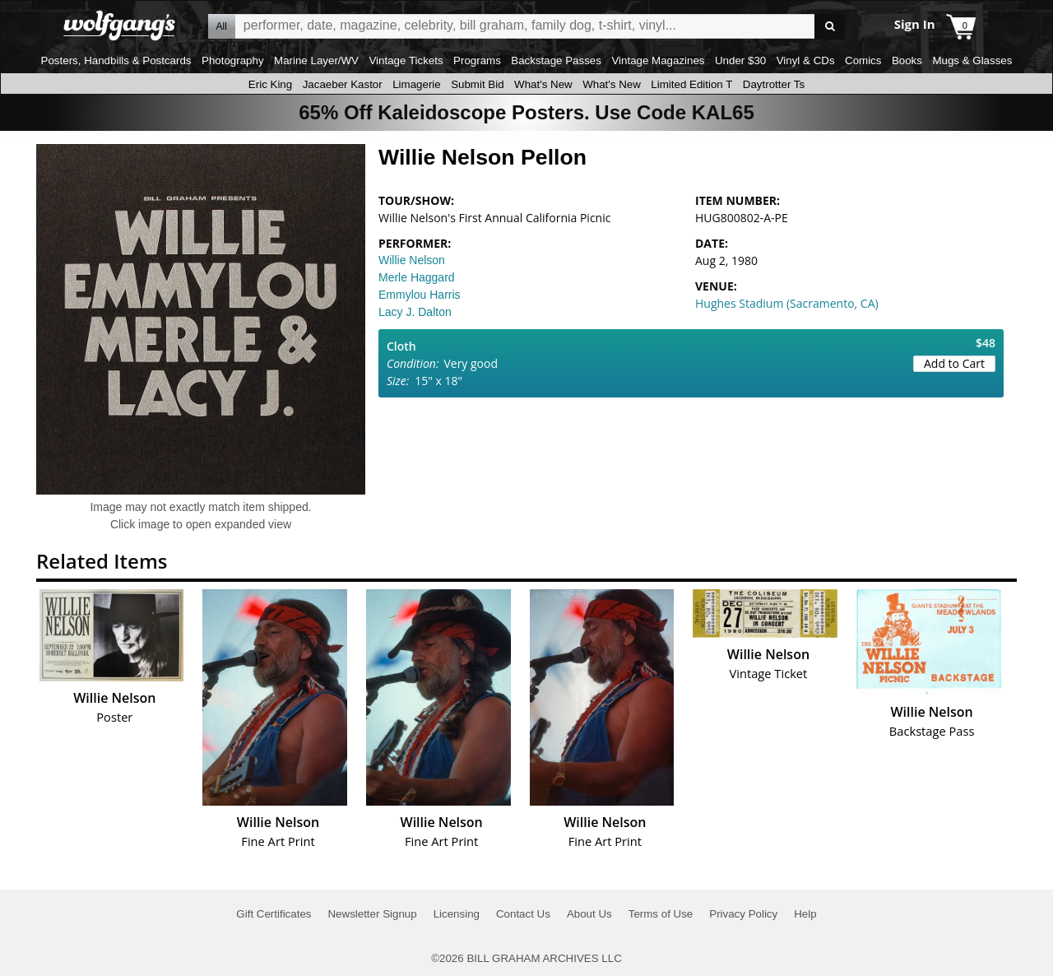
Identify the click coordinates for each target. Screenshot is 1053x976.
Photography (233, 60)
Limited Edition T (691, 84)
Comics (863, 60)
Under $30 (740, 60)
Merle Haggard (416, 277)
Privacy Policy (743, 914)
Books (907, 60)
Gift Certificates (273, 914)
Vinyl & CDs (806, 60)
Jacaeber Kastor (343, 84)
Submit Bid (477, 84)
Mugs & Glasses (972, 60)
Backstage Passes (556, 60)
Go (829, 27)
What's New (543, 84)
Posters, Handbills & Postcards (116, 60)
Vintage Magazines (657, 60)
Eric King (270, 84)
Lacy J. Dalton (415, 311)
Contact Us (523, 914)
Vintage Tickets (406, 60)
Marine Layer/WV (316, 60)
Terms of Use (661, 914)
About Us (589, 914)
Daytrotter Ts (774, 84)
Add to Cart (954, 363)
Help (805, 914)
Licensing (457, 914)
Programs (477, 60)
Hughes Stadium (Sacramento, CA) (787, 303)
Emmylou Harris (419, 294)
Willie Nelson (411, 260)
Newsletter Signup (371, 914)
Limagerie (416, 84)
